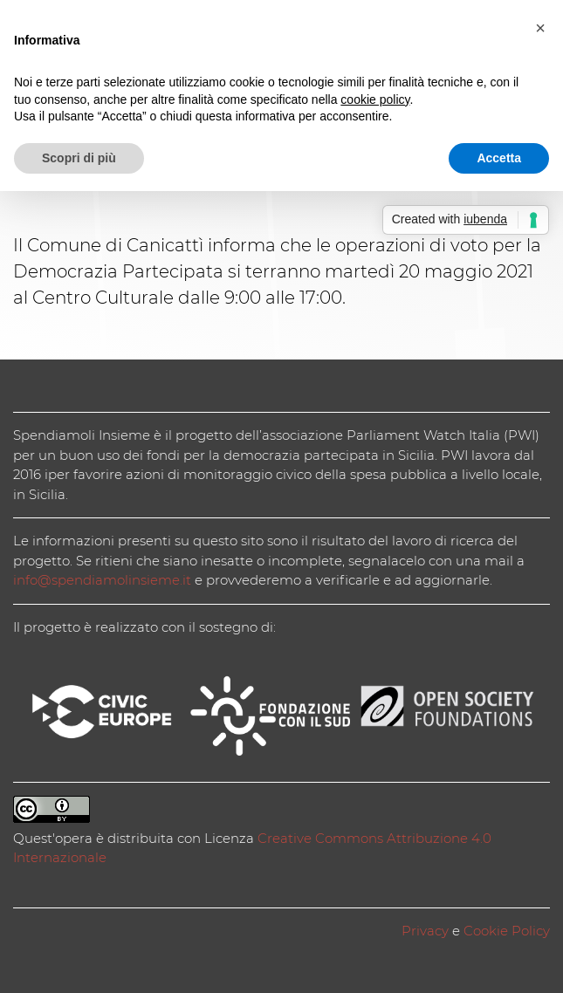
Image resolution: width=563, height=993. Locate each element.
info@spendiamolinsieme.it (102, 580)
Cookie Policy (506, 930)
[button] (540, 28)
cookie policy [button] (374, 99)
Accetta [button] (499, 158)
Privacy (425, 930)
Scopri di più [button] (79, 158)
